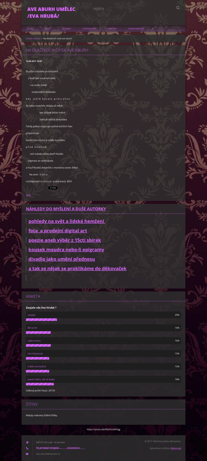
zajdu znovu (34, 340)
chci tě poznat (35, 353)
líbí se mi (32, 327)
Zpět (28, 195)
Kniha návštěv (136, 28)
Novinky (66, 28)
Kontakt (112, 28)
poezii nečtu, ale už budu (41, 379)
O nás (30, 28)
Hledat (178, 8)
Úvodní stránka (33, 38)
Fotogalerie (89, 28)
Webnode (176, 448)
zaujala (31, 314)
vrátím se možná (37, 366)
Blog (47, 28)
